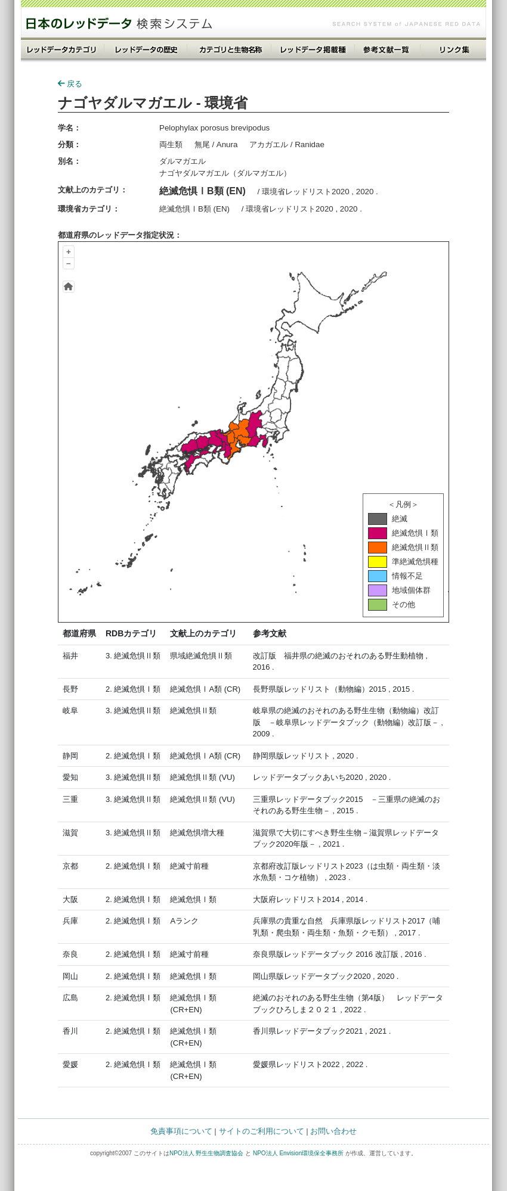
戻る (70, 83)
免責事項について (181, 1131)
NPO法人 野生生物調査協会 (206, 1153)
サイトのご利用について (261, 1131)
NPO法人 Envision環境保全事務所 (298, 1153)
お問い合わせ (333, 1131)
